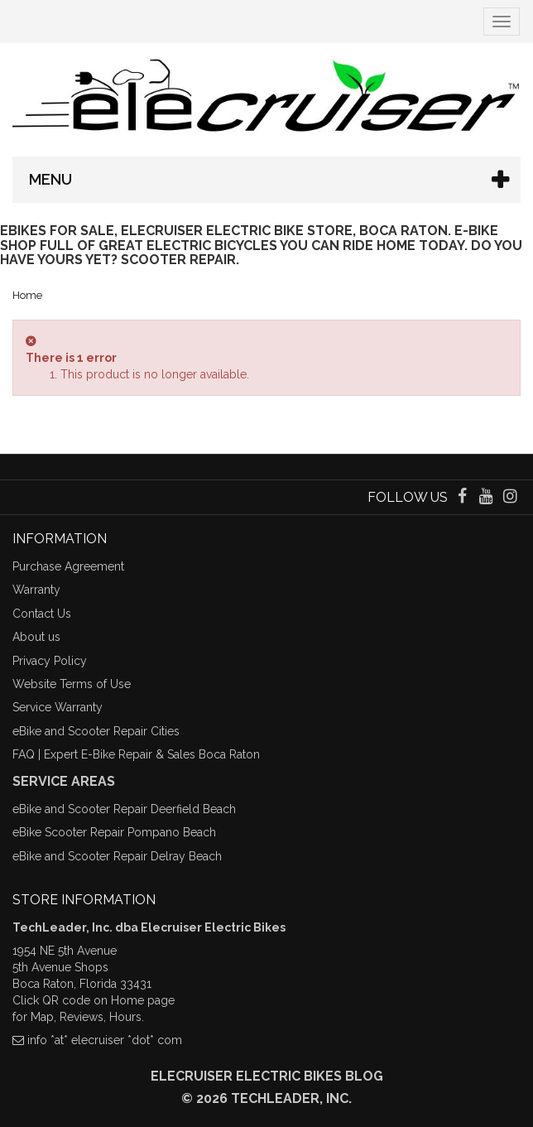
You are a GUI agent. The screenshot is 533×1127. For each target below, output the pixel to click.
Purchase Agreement (68, 566)
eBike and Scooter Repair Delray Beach (117, 856)
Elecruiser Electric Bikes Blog (267, 1076)
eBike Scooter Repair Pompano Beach (114, 832)
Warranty (36, 589)
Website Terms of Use (71, 684)
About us (36, 636)
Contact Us (41, 613)
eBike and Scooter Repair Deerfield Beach (124, 809)
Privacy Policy (49, 660)
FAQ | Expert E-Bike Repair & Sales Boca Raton (136, 754)
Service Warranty (57, 707)
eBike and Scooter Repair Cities (96, 731)
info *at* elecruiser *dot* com (104, 1040)
